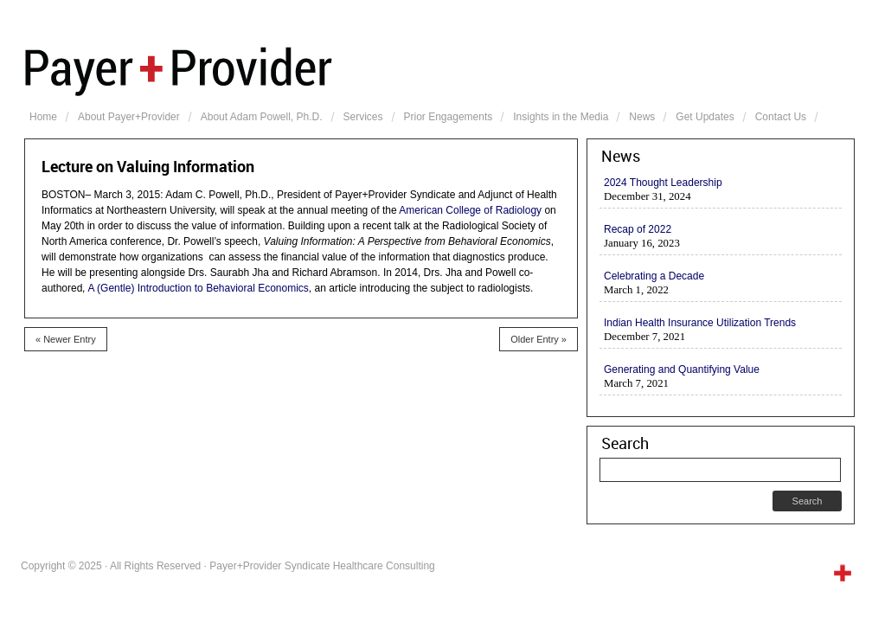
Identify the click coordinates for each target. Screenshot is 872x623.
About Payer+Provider (129, 117)
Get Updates (705, 117)
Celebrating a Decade (654, 276)
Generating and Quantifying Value (682, 369)
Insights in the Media (560, 117)
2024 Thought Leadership (663, 183)
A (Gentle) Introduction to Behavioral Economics (197, 288)
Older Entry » (538, 339)
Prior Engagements (448, 117)
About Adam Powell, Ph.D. (262, 117)
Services (363, 117)
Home (43, 117)
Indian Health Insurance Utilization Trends (700, 323)
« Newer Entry (65, 339)
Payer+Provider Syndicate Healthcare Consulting (439, 69)
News (642, 117)
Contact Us (780, 117)
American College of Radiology (470, 210)
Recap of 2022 (637, 229)
